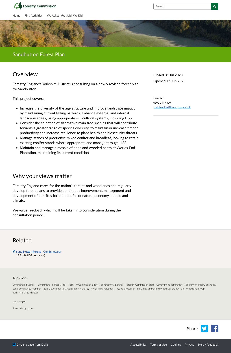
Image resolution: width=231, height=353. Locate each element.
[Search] (214, 6)
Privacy (189, 344)
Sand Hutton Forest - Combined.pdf (37, 251)
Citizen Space (25, 344)
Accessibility (138, 344)
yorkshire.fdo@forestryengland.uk (172, 106)
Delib (44, 344)
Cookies (176, 344)
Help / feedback (208, 344)
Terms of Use (158, 344)
